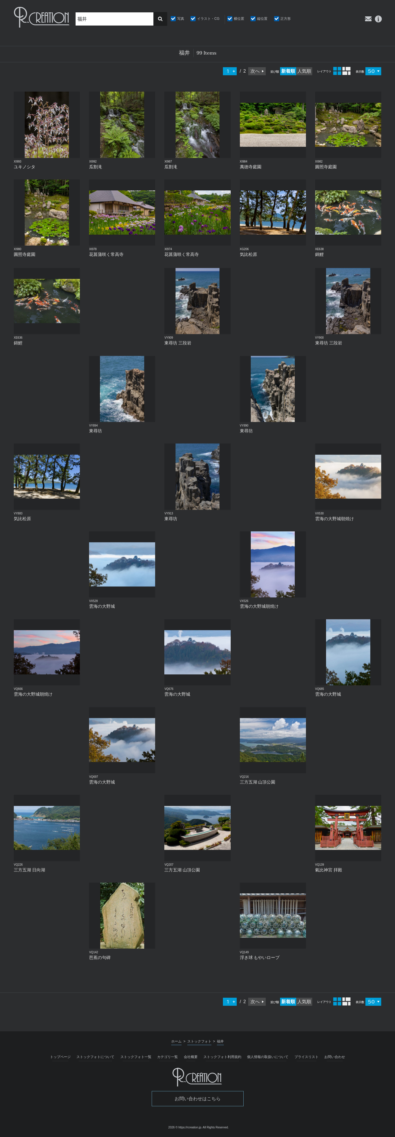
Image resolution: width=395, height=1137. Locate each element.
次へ (255, 71)
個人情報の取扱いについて (267, 1057)
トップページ (60, 1057)
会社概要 (191, 1057)
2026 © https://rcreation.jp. (185, 1127)
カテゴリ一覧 (167, 1057)
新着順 (288, 71)
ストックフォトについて (95, 1057)
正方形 (285, 19)
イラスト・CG (208, 19)
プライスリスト (306, 1057)
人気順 (304, 71)
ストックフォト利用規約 (222, 1057)
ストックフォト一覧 (135, 1057)
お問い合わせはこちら (198, 1098)
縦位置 (262, 19)
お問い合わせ (334, 1057)
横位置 (239, 19)
